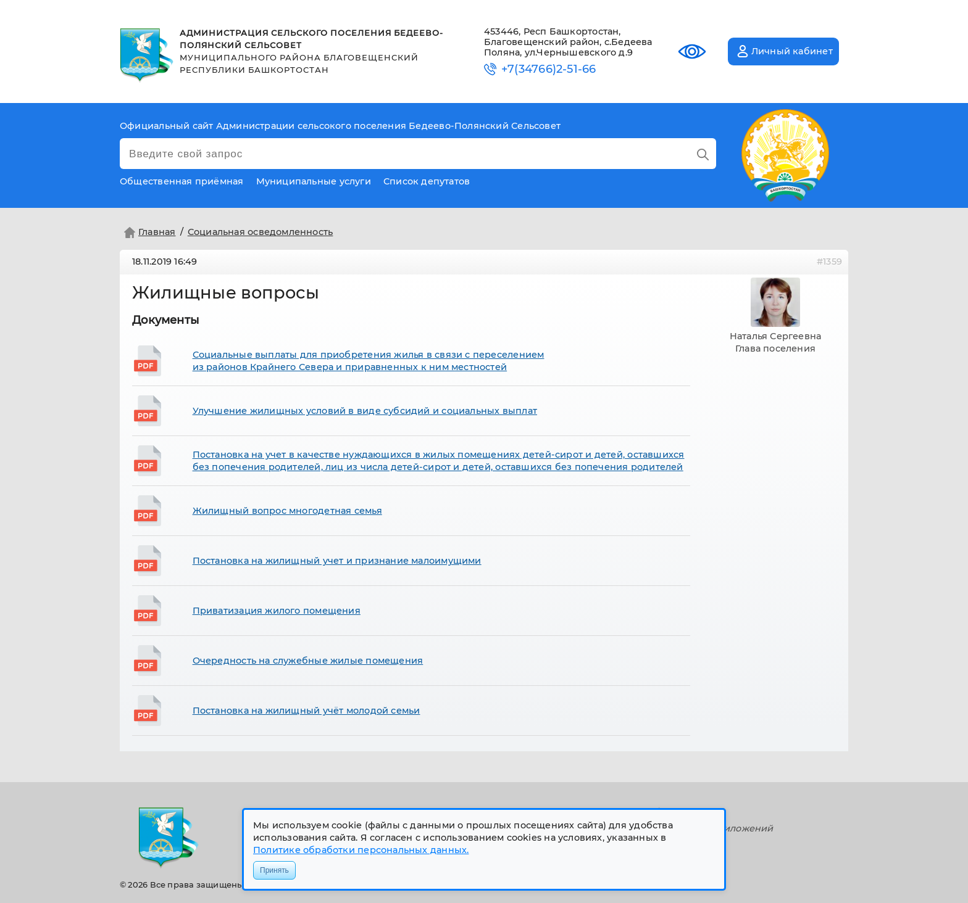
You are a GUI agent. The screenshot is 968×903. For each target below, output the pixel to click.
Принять (274, 870)
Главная (148, 232)
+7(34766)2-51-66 (548, 69)
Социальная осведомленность (260, 231)
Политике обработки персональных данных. (361, 850)
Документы (165, 320)
